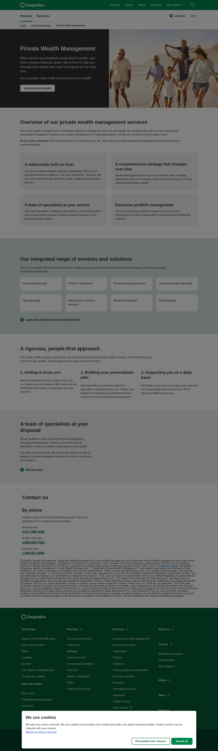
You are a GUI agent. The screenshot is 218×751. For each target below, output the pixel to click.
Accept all (182, 741)
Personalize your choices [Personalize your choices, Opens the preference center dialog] (151, 741)
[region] (109, 729)
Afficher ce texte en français (41, 732)
